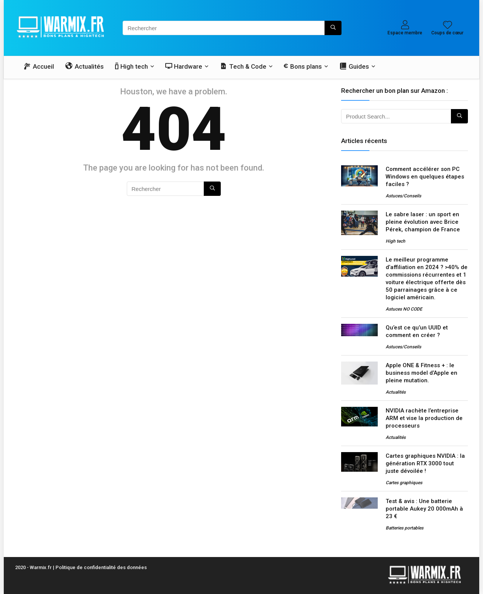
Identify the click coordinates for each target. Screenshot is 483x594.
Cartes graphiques (404, 482)
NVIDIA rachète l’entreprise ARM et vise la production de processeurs (424, 418)
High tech (395, 241)
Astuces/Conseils (403, 196)
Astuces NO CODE (404, 309)
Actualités (396, 392)
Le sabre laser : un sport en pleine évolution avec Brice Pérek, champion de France (423, 222)
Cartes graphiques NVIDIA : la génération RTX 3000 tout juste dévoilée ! (425, 463)
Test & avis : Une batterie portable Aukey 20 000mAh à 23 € (424, 509)
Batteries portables (404, 528)
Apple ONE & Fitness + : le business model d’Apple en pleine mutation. (421, 373)
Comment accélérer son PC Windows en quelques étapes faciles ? (425, 177)
